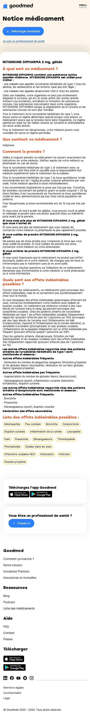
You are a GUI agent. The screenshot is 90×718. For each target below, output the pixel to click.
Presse (8, 639)
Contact (8, 633)
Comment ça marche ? (18, 559)
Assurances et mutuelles (19, 577)
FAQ (6, 626)
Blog (6, 596)
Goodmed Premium (16, 571)
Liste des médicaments (19, 608)
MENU (83, 5)
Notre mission (12, 565)
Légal (6, 698)
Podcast (9, 602)
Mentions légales (13, 687)
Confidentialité (12, 693)
